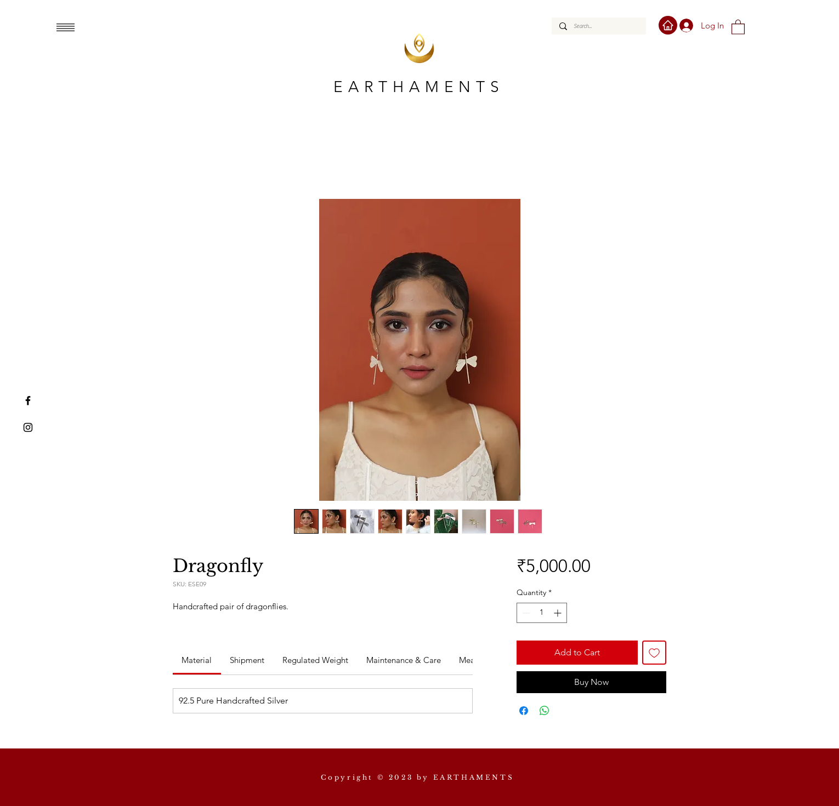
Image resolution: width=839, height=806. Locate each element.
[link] (197, 660)
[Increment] (558, 612)
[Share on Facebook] (523, 710)
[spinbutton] (542, 612)
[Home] (668, 25)
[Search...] (598, 26)
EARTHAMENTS (418, 87)
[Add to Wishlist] (654, 653)
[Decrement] (525, 612)
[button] (65, 27)
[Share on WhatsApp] (544, 710)
